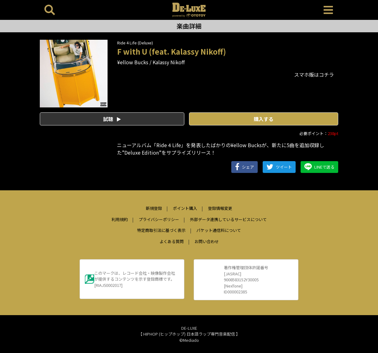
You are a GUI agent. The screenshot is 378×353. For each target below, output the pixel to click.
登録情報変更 (220, 208)
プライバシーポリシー (159, 219)
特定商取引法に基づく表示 (161, 230)
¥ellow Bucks (132, 62)
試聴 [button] (112, 119)
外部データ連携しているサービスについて (228, 219)
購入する (264, 119)
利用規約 (120, 219)
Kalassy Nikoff (169, 62)
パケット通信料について (218, 230)
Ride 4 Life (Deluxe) (135, 43)
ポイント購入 (185, 208)
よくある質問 (171, 241)
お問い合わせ (207, 241)
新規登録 (154, 208)
